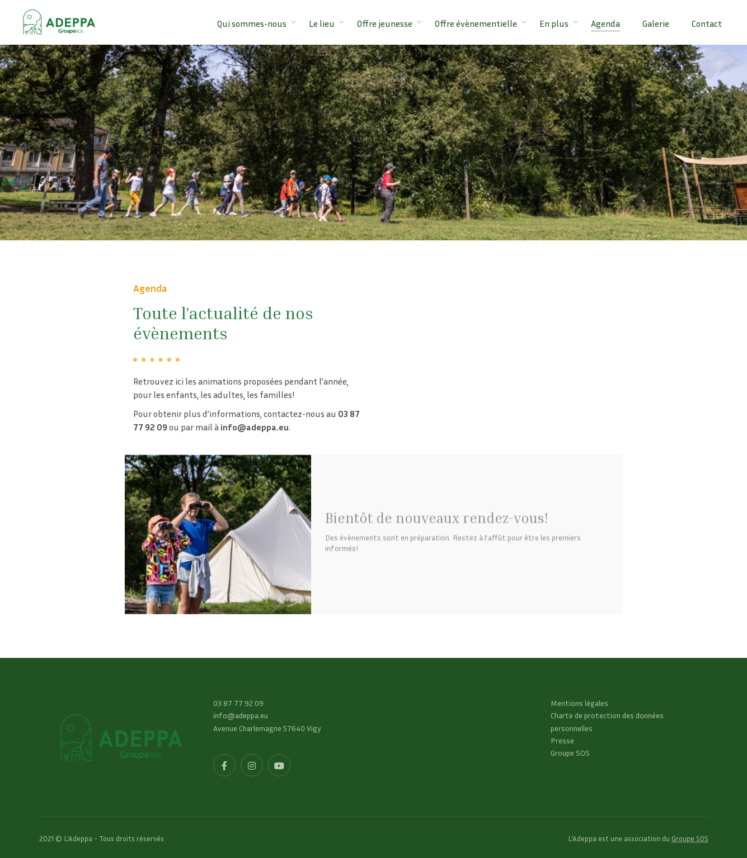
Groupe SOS (570, 752)
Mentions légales (579, 703)
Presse (562, 740)
